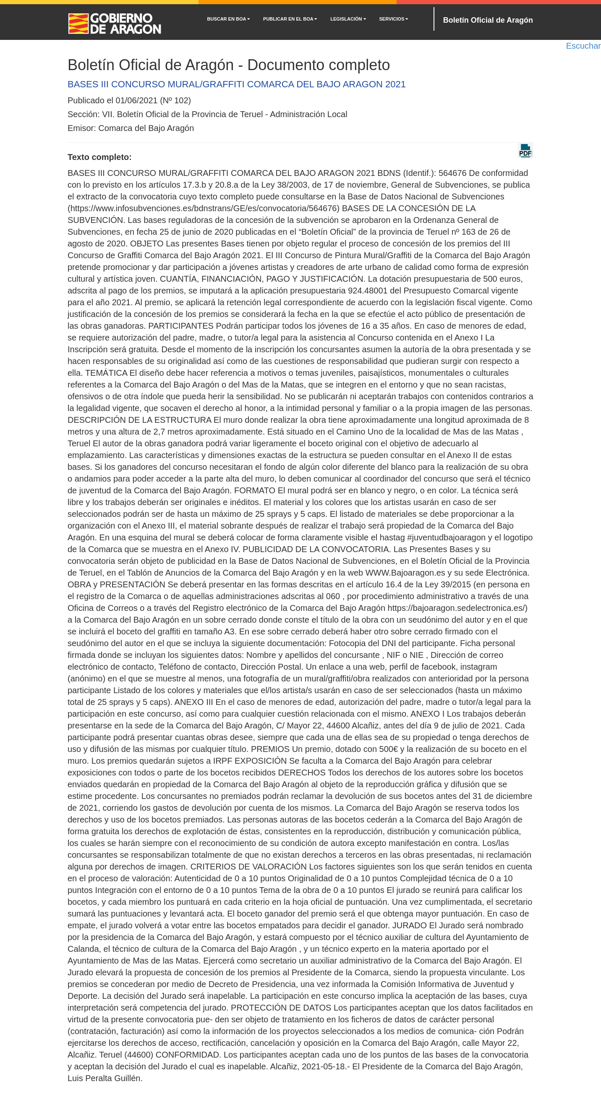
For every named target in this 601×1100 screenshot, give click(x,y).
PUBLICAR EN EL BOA (290, 18)
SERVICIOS (393, 18)
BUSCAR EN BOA (228, 18)
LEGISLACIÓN (348, 18)
